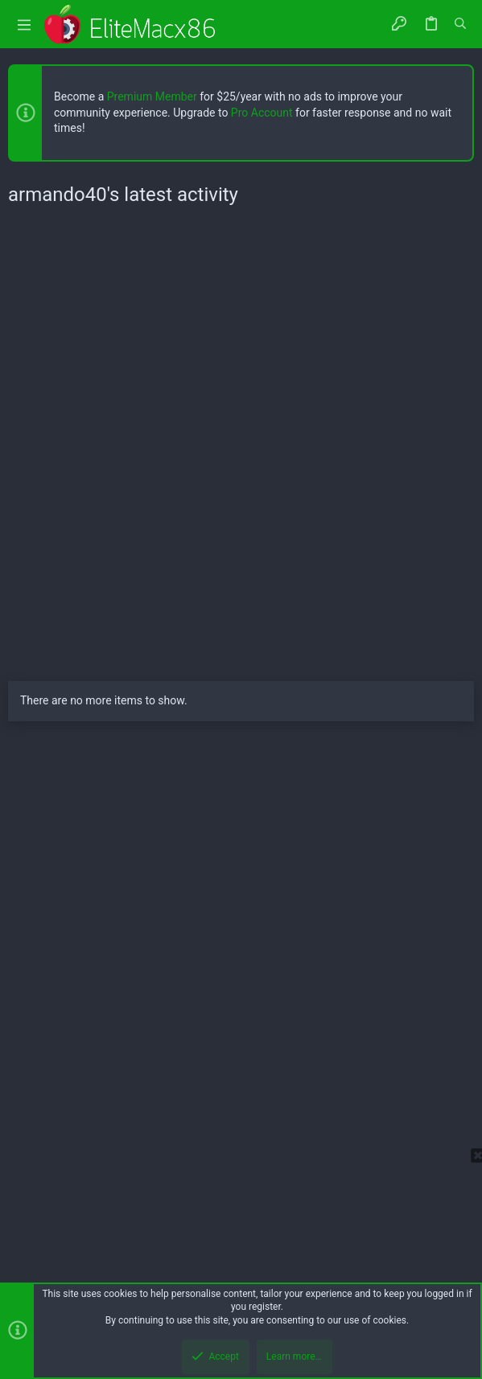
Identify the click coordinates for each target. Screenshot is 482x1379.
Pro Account (262, 112)
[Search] (460, 24)
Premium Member (152, 96)
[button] (24, 24)
